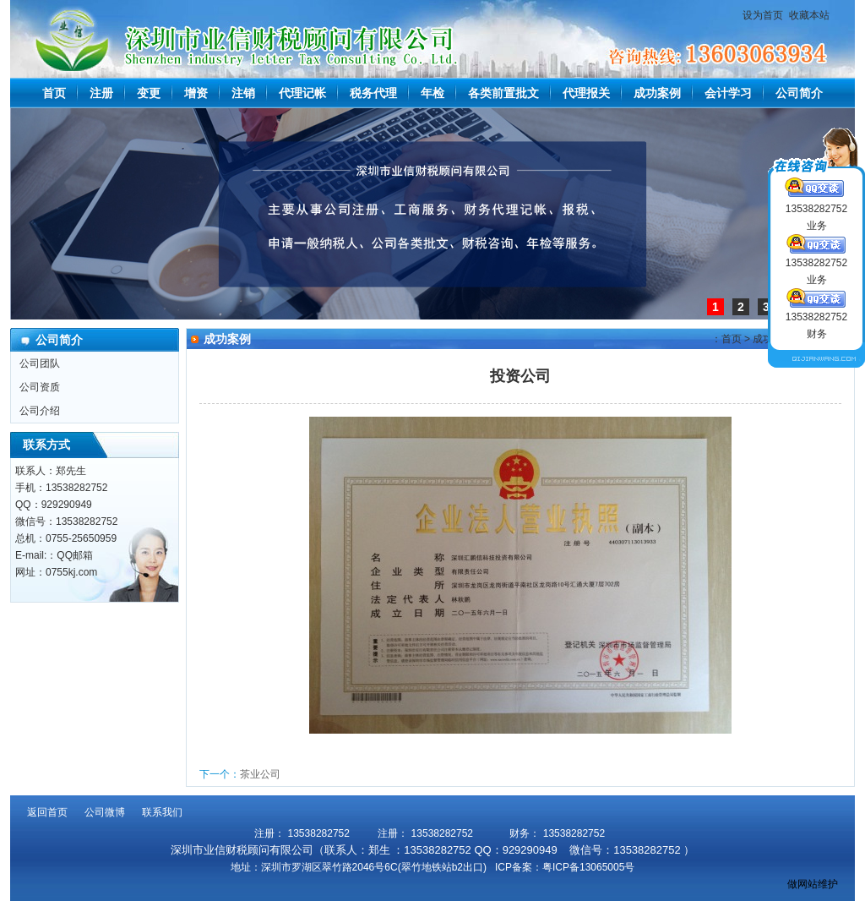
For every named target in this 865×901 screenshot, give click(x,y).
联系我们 (162, 812)
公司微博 (104, 812)
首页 (54, 93)
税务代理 (373, 93)
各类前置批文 (503, 93)
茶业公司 (260, 774)
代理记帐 (302, 93)
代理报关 (586, 93)
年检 (432, 93)
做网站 (802, 884)
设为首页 (763, 15)
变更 (148, 93)
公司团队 (39, 363)
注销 (243, 93)
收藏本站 (809, 15)
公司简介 (799, 93)
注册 (101, 93)
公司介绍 (39, 411)
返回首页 (47, 812)
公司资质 (39, 387)
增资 (196, 93)
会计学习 (728, 93)
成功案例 (657, 93)
